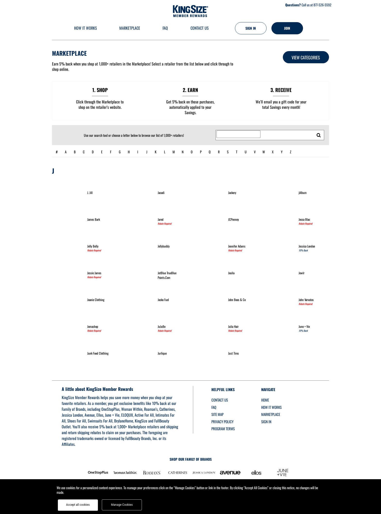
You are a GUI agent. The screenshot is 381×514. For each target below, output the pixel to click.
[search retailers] (319, 135)
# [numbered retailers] (57, 151)
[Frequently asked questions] (165, 28)
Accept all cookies (78, 504)
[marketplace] (129, 28)
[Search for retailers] (238, 134)
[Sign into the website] (251, 28)
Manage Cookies (122, 504)
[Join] (287, 28)
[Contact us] (199, 28)
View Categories (306, 57)
